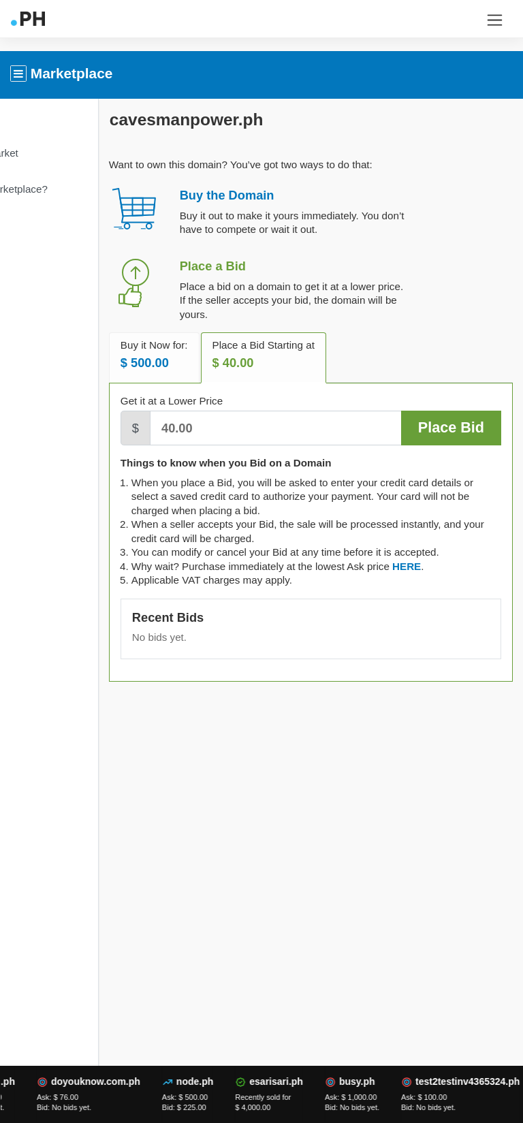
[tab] (472, 580)
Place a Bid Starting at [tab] (329, 354)
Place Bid (451, 427)
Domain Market (49, 153)
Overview (35, 116)
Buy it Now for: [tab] (219, 354)
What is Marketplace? (63, 189)
